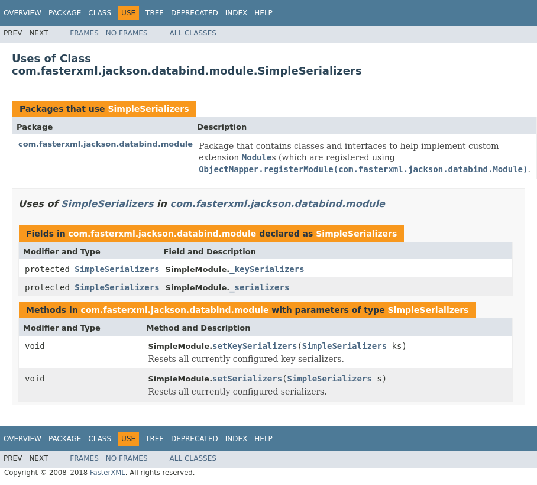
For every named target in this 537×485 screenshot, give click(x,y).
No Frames (127, 33)
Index (236, 13)
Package (64, 13)
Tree (154, 13)
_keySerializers (266, 269)
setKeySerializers (254, 346)
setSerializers (247, 378)
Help (263, 13)
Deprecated (194, 13)
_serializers (259, 287)
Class (99, 13)
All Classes (193, 33)
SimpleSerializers (148, 109)
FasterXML (107, 472)
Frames (84, 33)
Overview (22, 13)
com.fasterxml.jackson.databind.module (105, 144)
